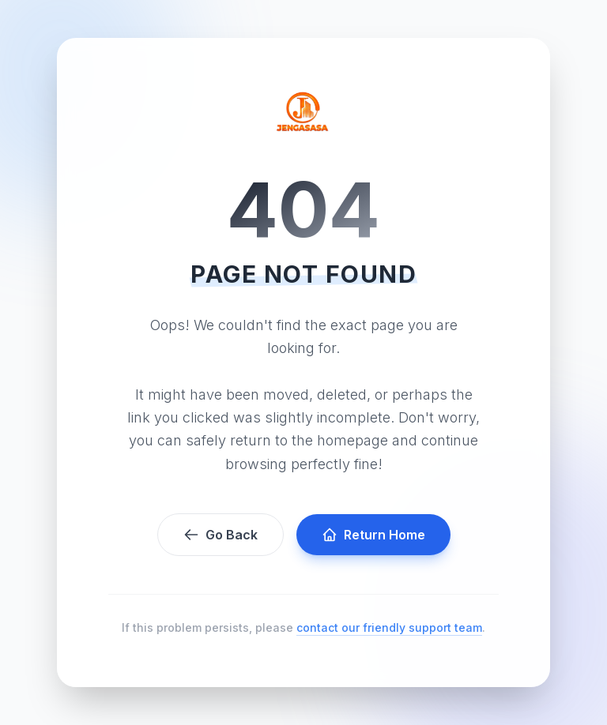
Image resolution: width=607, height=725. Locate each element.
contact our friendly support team (389, 627)
